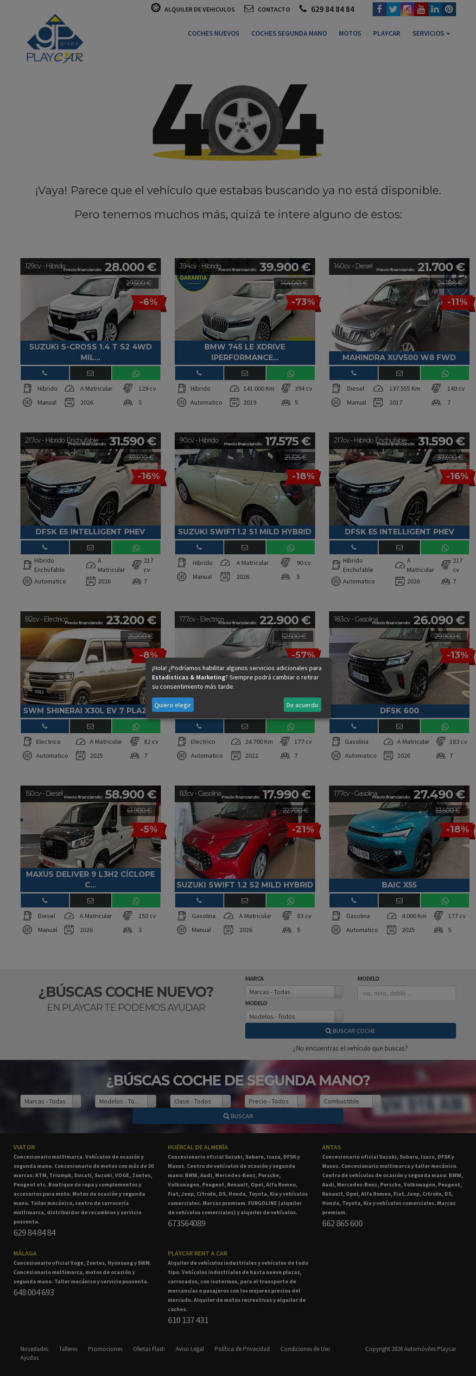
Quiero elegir (172, 705)
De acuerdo (302, 705)
